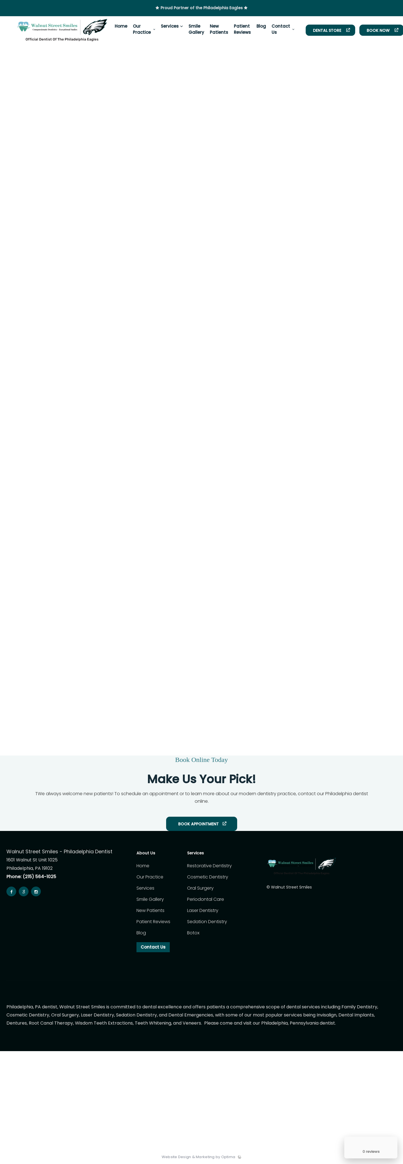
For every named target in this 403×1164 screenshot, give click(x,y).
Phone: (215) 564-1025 (31, 876)
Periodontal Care (205, 899)
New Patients (150, 910)
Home (142, 866)
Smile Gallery (150, 899)
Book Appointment (198, 824)
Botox (193, 933)
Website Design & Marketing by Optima (198, 1157)
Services (145, 888)
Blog (141, 933)
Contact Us (153, 947)
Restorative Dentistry (209, 866)
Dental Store (327, 30)
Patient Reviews (153, 921)
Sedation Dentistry (207, 921)
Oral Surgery (200, 888)
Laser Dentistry (202, 910)
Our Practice (149, 877)
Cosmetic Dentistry (207, 877)
